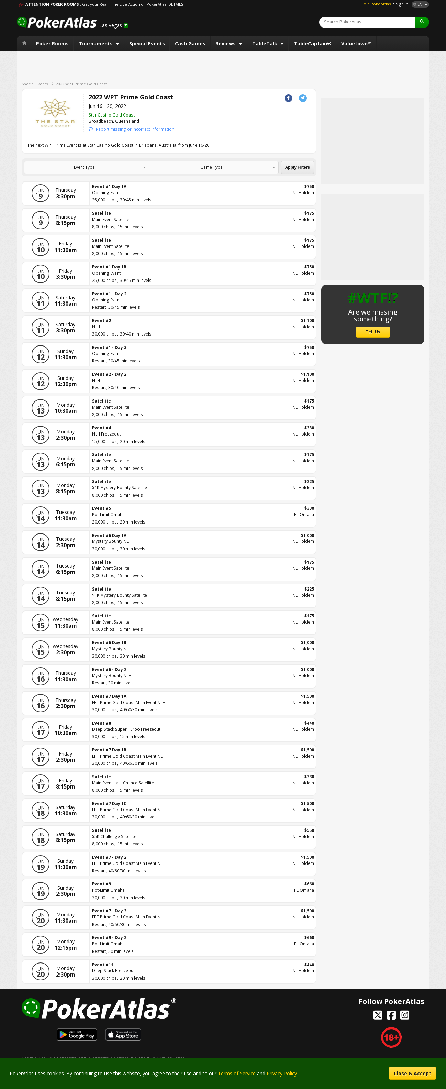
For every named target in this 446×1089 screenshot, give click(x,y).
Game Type (211, 167)
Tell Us (373, 331)
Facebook (288, 98)
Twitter (303, 98)
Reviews (226, 43)
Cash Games (190, 43)
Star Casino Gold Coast (112, 115)
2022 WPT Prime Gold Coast (81, 83)
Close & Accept (412, 1073)
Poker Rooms (52, 43)
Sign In (402, 4)
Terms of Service (237, 1073)
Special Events (147, 43)
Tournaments (96, 43)
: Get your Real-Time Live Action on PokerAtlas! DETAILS (131, 4)
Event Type (84, 167)
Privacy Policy (282, 1073)
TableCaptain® (312, 43)
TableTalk (265, 43)
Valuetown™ (356, 43)
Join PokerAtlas (377, 4)
